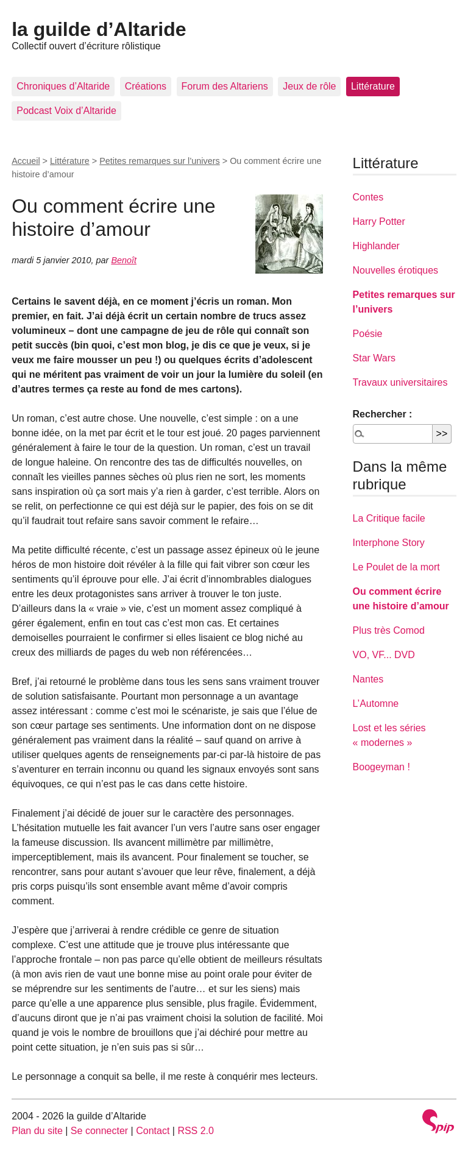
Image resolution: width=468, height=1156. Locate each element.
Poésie (368, 333)
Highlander (376, 246)
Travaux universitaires (400, 382)
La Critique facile (389, 518)
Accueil (26, 161)
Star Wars (374, 358)
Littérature (373, 86)
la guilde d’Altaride (99, 29)
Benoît (123, 260)
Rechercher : (383, 414)
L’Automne (376, 703)
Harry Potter (379, 221)
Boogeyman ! (381, 767)
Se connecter (99, 1131)
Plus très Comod (389, 630)
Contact (152, 1131)
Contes (368, 197)
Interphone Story (389, 542)
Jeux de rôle (309, 86)
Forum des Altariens (225, 86)
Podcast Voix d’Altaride (66, 110)
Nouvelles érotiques (396, 270)
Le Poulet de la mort (396, 567)
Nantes (368, 679)
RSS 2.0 (195, 1131)
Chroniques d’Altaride (63, 86)
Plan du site (37, 1131)
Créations (145, 86)
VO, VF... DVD (384, 655)
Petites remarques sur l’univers (159, 161)
